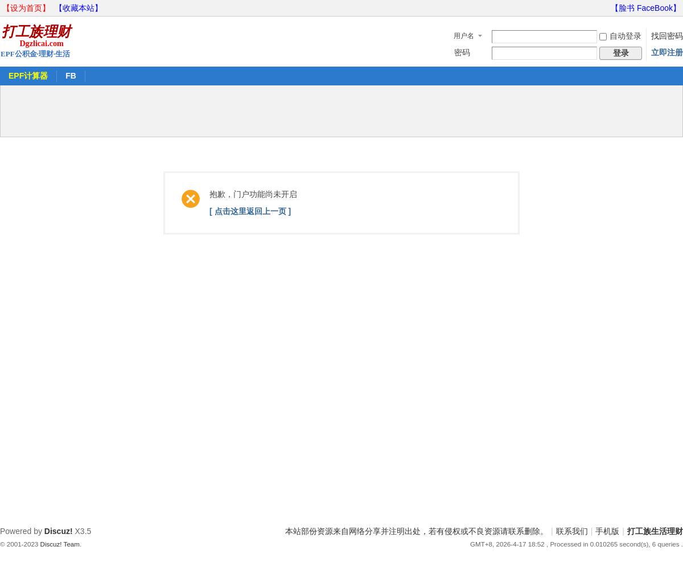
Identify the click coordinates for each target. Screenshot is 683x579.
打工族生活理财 (655, 531)
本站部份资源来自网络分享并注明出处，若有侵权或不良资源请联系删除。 (416, 531)
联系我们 (572, 531)
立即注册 (667, 52)
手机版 (607, 531)
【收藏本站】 (78, 8)
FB (70, 75)
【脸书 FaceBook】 (646, 8)
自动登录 (620, 35)
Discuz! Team (60, 544)
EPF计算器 (28, 75)
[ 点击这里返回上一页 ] (250, 211)
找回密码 (667, 35)
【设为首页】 (26, 8)
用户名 (464, 36)
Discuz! (58, 531)
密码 (462, 52)
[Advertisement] (341, 111)
